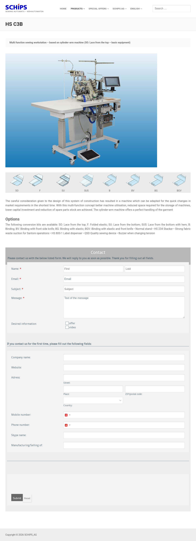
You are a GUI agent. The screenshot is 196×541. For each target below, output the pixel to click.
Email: (15, 279)
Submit (17, 498)
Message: (16, 298)
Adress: (15, 377)
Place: (66, 394)
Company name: (21, 357)
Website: (16, 367)
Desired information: (24, 323)
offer (70, 323)
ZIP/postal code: (133, 394)
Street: (66, 382)
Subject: (16, 289)
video (71, 327)
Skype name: (18, 435)
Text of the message (124, 307)
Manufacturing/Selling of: (26, 445)
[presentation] (37, 484)
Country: (67, 405)
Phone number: (20, 424)
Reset (27, 498)
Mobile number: (21, 414)
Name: (15, 268)
